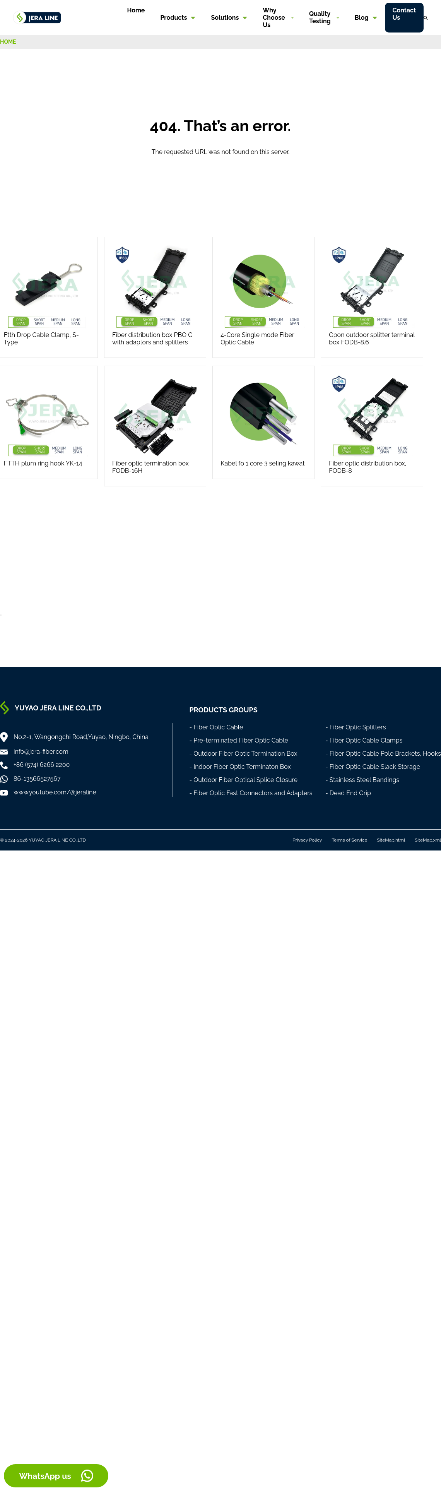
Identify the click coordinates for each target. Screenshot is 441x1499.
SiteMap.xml (428, 840)
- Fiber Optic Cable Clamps (364, 740)
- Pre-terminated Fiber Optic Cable (238, 740)
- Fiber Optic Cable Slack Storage (372, 766)
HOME (8, 42)
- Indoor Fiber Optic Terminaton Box (240, 766)
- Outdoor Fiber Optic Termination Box (243, 753)
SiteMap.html (391, 840)
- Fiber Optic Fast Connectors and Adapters (250, 793)
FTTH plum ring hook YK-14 (43, 463)
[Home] (37, 17)
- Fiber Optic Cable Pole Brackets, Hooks (383, 753)
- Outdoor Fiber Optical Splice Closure (243, 780)
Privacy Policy (307, 840)
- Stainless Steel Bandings (362, 780)
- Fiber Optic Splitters (355, 727)
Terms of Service (349, 840)
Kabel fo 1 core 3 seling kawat (262, 463)
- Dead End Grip (348, 793)
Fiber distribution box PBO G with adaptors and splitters (152, 338)
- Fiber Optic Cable (216, 727)
